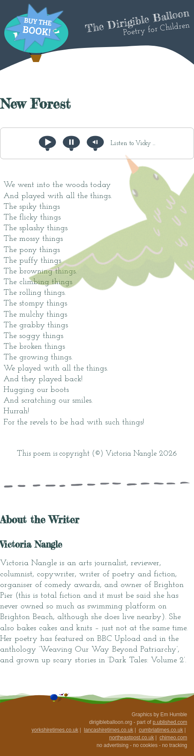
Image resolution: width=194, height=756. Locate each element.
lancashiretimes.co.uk (108, 730)
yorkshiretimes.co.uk (55, 730)
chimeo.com (173, 738)
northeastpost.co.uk (131, 738)
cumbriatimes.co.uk (161, 730)
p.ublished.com (170, 722)
